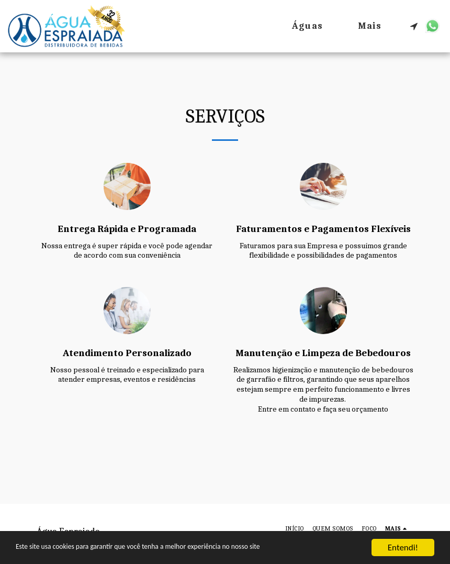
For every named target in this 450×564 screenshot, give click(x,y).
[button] (414, 26)
